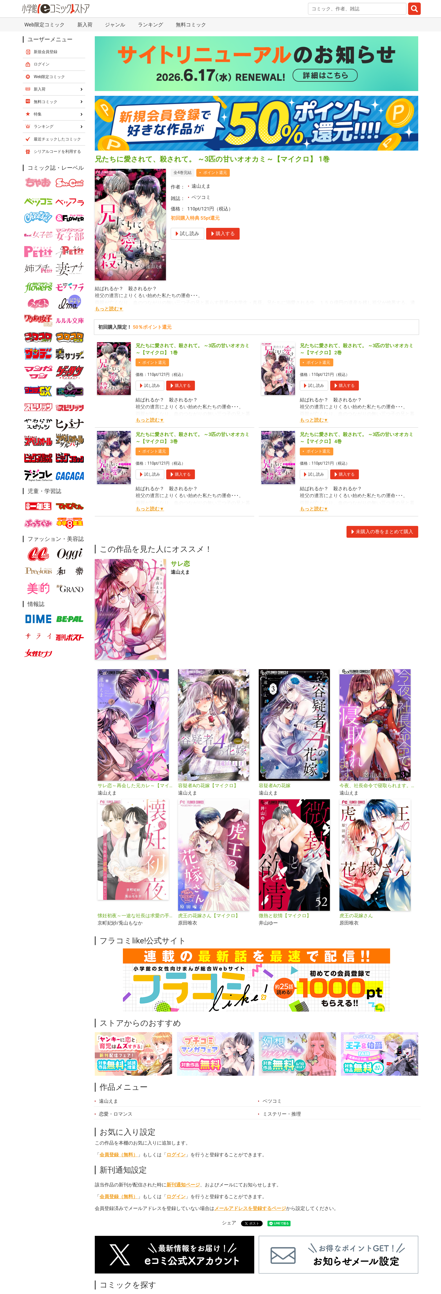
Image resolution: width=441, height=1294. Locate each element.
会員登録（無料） (119, 1154)
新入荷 (85, 25)
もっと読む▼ (109, 309)
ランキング (150, 25)
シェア (229, 1222)
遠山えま (201, 186)
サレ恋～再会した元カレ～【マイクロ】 (136, 785)
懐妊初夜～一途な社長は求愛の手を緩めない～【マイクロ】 (136, 915)
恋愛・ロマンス (115, 1114)
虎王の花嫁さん (356, 915)
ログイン (176, 1154)
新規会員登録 (45, 51)
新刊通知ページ (183, 1185)
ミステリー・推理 (282, 1114)
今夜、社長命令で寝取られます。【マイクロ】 (377, 785)
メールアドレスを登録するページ (250, 1208)
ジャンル (115, 25)
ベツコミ (201, 197)
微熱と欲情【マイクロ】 (285, 915)
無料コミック (191, 25)
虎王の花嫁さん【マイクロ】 (209, 915)
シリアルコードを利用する (57, 151)
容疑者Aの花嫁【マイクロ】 (208, 785)
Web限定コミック (44, 25)
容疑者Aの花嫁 (275, 785)
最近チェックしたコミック (57, 139)
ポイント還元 (215, 172)
